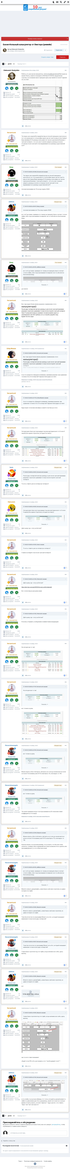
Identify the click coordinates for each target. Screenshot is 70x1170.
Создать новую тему (47, 57)
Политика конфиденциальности (33, 1161)
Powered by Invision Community (35, 1167)
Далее (9, 64)
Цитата (29, 126)
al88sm (39, 267)
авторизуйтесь (56, 1124)
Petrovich (39, 579)
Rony (38, 206)
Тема (20, 1161)
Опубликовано (30, 70)
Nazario (39, 832)
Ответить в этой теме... (18, 1132)
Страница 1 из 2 (21, 64)
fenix (38, 544)
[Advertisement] (35, 23)
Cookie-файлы (48, 1161)
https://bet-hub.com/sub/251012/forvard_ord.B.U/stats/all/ (37, 587)
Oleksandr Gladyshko (18, 49)
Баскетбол (22, 51)
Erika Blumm (40, 397)
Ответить (62, 57)
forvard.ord (40, 171)
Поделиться (48, 50)
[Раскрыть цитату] (24, 171)
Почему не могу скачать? (35, 38)
